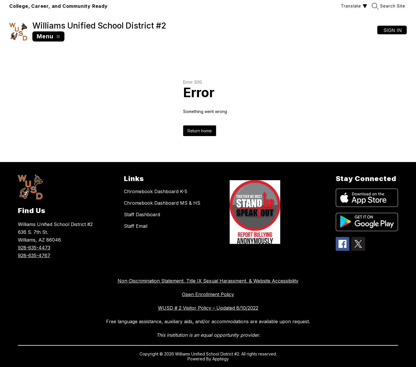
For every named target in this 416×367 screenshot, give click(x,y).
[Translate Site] (353, 6)
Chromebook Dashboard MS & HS (162, 203)
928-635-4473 (34, 248)
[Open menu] (48, 36)
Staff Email (135, 226)
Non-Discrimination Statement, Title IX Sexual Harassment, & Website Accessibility (208, 281)
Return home (199, 130)
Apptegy (220, 358)
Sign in (392, 30)
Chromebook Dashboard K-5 (155, 191)
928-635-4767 (34, 255)
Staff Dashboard (142, 214)
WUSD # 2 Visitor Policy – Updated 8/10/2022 (208, 308)
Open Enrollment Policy (208, 294)
